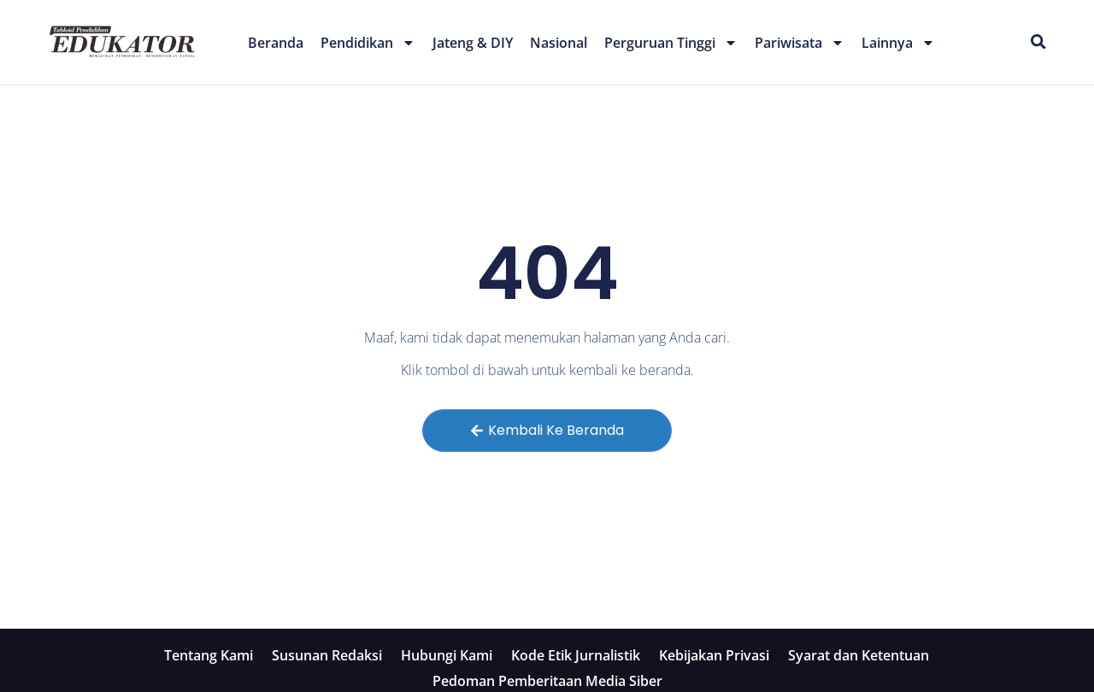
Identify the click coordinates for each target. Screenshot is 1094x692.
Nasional (558, 42)
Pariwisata (799, 43)
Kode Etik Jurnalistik (575, 655)
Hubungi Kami (446, 655)
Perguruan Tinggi (671, 43)
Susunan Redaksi (327, 655)
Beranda (275, 42)
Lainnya (898, 43)
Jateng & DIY (472, 42)
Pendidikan (368, 43)
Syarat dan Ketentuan (858, 655)
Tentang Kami (208, 655)
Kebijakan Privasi (714, 655)
